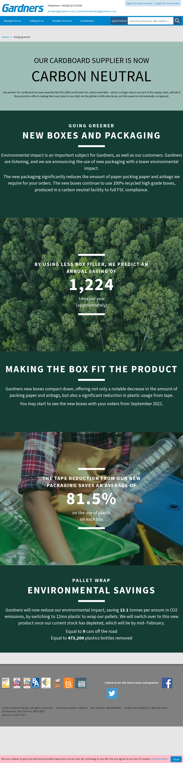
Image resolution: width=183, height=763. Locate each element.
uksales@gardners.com (61, 11)
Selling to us (37, 20)
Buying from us (12, 20)
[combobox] (150, 21)
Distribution (87, 20)
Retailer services (62, 20)
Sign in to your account (139, 3)
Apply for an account (167, 3)
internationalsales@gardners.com (97, 11)
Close (176, 759)
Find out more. (160, 759)
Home (5, 37)
